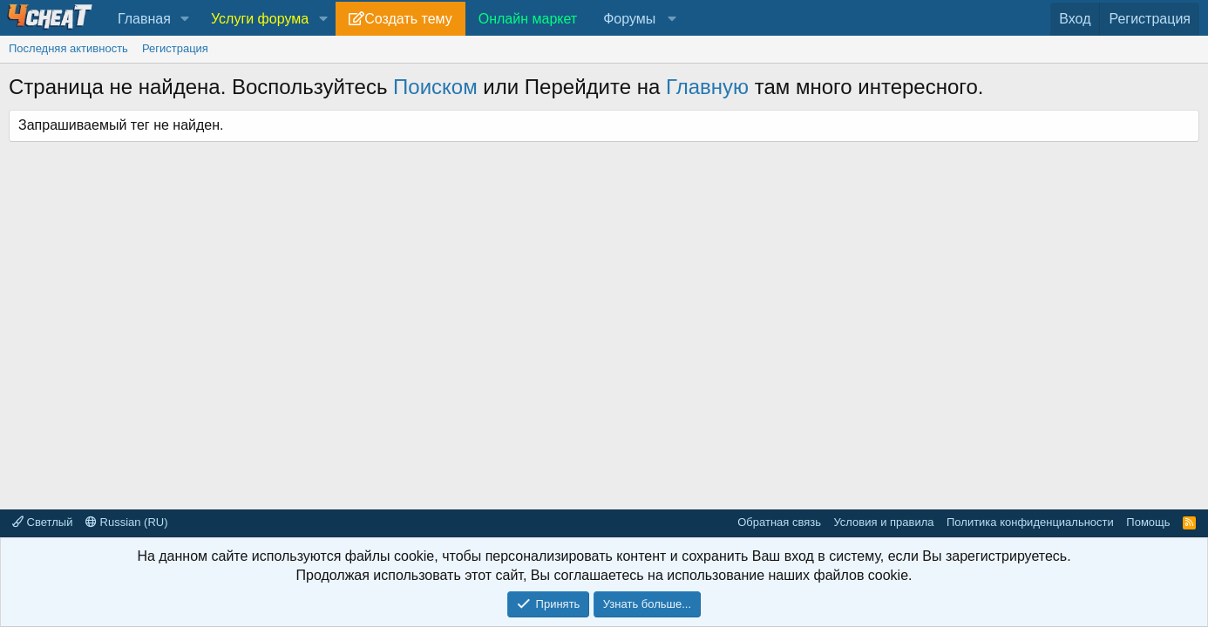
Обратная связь (779, 522)
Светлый (42, 522)
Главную (707, 86)
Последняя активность (68, 48)
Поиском (435, 86)
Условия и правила (883, 522)
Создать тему (407, 18)
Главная (144, 18)
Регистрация (175, 48)
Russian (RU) (126, 522)
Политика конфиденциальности (1030, 522)
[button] (185, 19)
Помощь (1148, 522)
